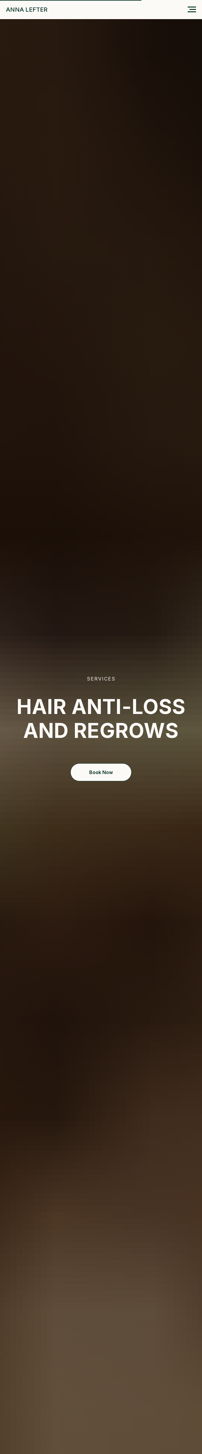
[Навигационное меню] (192, 10)
